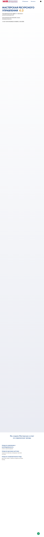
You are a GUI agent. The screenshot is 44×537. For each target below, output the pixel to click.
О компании (25, 1)
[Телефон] (40, 1)
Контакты (33, 1)
